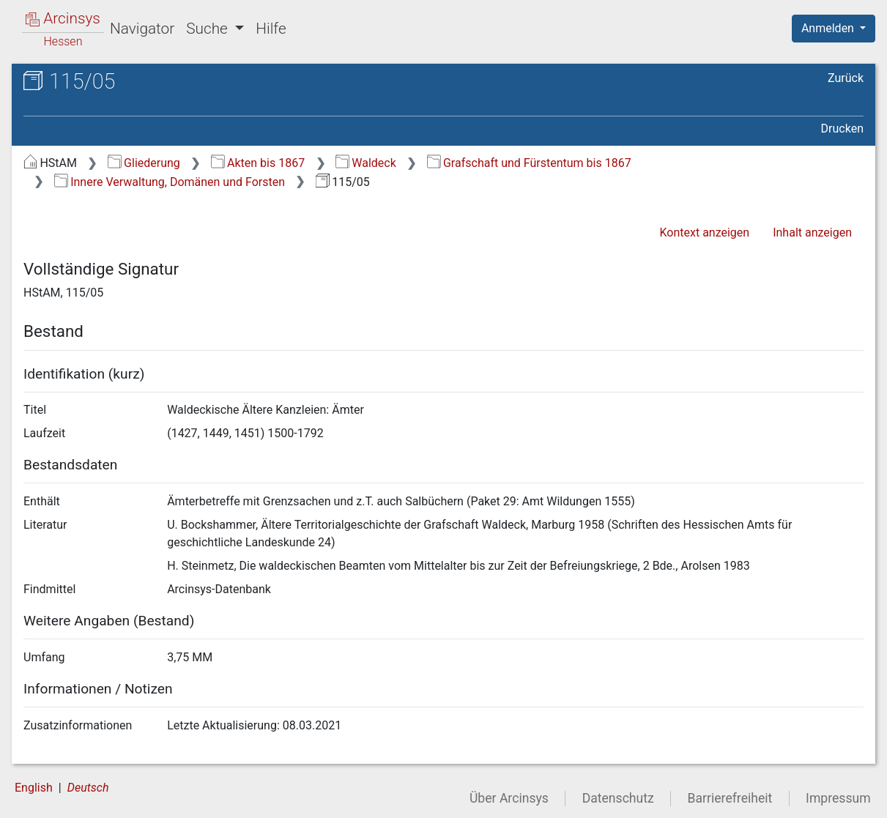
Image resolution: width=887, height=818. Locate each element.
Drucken (842, 128)
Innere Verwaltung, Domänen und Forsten (169, 182)
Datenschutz (618, 798)
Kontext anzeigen (704, 232)
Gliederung (144, 163)
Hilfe (271, 28)
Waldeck (365, 163)
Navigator (142, 28)
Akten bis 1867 (258, 163)
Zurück (846, 78)
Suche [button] (208, 28)
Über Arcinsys (509, 798)
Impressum (838, 798)
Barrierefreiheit (730, 798)
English (34, 788)
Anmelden (829, 28)
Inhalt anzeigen (812, 232)
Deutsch (88, 788)
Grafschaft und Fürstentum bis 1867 (529, 163)
